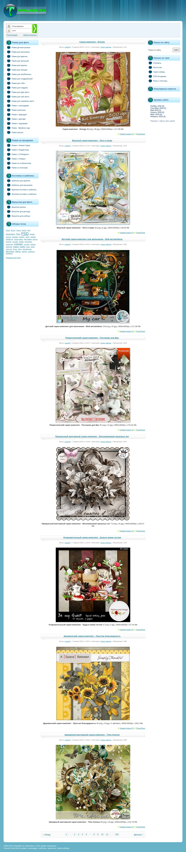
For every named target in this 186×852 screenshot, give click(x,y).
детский (15, 242)
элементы (9, 253)
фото (20, 249)
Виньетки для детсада (18, 211)
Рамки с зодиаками (16, 123)
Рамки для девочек (16, 56)
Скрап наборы (105, 47)
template (15, 237)
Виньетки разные (16, 207)
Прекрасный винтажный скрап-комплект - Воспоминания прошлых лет (92, 436)
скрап (33, 247)
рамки (22, 247)
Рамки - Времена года (18, 128)
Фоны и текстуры (157, 81)
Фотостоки (154, 67)
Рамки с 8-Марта (15, 158)
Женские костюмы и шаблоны (21, 194)
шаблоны (31, 251)
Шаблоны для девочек (18, 180)
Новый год (9, 239)
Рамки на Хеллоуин (17, 167)
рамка (16, 247)
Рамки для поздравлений (19, 78)
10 (102, 834)
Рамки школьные (16, 110)
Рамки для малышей (17, 61)
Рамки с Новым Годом (18, 145)
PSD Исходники (156, 76)
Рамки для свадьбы (17, 87)
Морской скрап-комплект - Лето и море (92, 140)
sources (8, 237)
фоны (15, 249)
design (13, 230)
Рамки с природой (16, 114)
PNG (18, 234)
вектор (35, 239)
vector (27, 237)
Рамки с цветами (16, 119)
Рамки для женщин (16, 69)
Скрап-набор (18, 239)
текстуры (9, 249)
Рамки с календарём (17, 105)
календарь (9, 244)
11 (107, 834)
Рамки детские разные (18, 47)
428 (117, 834)
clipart (8, 230)
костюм (26, 244)
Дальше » (138, 835)
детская (8, 242)
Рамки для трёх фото (17, 96)
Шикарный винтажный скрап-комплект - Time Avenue (92, 735)
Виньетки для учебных (18, 216)
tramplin (21, 237)
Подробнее (140, 134)
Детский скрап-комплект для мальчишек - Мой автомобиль (92, 239)
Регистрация (12, 35)
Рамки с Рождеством (17, 150)
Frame (18, 230)
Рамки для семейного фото (20, 101)
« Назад (46, 835)
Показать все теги (13, 258)
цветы (18, 251)
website (32, 237)
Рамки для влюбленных (18, 74)
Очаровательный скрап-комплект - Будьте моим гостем (92, 537)
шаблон (24, 251)
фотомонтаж (27, 249)
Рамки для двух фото (17, 92)
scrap (32, 234)
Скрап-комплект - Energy (92, 42)
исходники (28, 242)
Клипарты (154, 63)
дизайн (21, 242)
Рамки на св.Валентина (18, 163)
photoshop (10, 234)
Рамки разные (14, 132)
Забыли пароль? (30, 35)
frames (24, 230)
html (28, 230)
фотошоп (10, 251)
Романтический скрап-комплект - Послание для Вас (92, 338)
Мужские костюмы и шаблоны (21, 189)
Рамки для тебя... (16, 83)
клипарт (18, 244)
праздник (9, 247)
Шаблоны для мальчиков (19, 185)
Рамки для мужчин (16, 65)
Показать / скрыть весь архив (162, 121)
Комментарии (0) (127, 134)
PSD (24, 234)
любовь (32, 244)
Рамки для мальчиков (18, 52)
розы (28, 247)
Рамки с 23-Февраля (17, 154)
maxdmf (67, 47)
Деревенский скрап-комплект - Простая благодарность (92, 636)
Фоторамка (28, 239)
